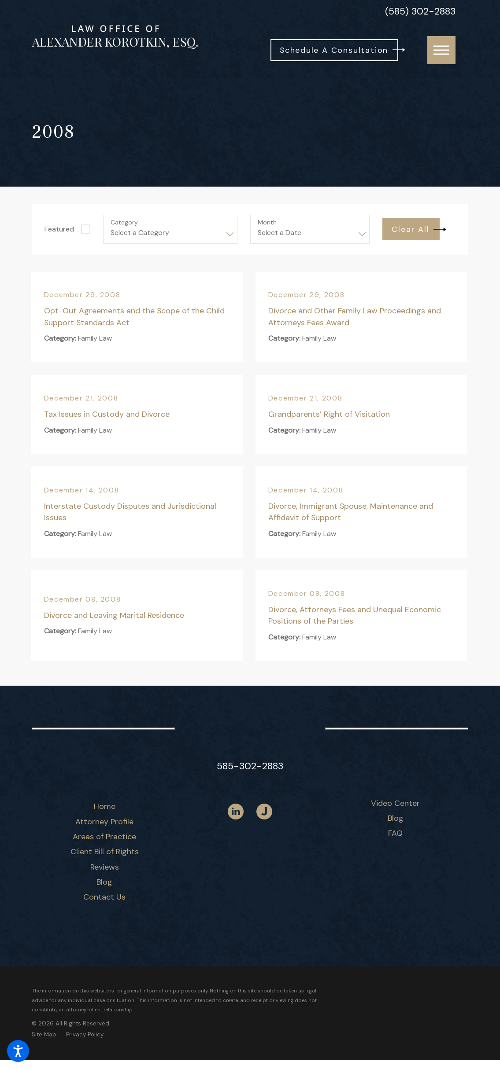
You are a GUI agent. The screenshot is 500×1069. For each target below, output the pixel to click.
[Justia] (264, 811)
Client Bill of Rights (104, 851)
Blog (104, 882)
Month (267, 222)
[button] (18, 1051)
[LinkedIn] (236, 811)
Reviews (104, 867)
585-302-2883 (250, 766)
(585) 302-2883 (420, 11)
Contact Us (104, 897)
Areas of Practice (104, 836)
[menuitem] (104, 806)
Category (124, 222)
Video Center (395, 803)
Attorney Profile (104, 821)
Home (104, 806)
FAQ (395, 833)
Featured (59, 229)
